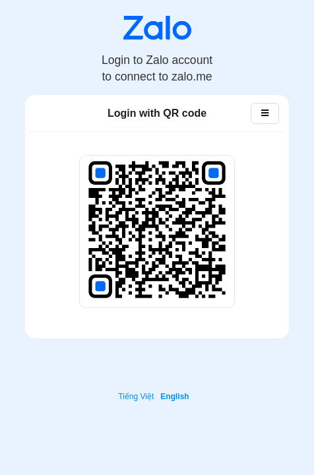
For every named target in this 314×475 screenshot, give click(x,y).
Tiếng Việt (136, 396)
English (174, 396)
